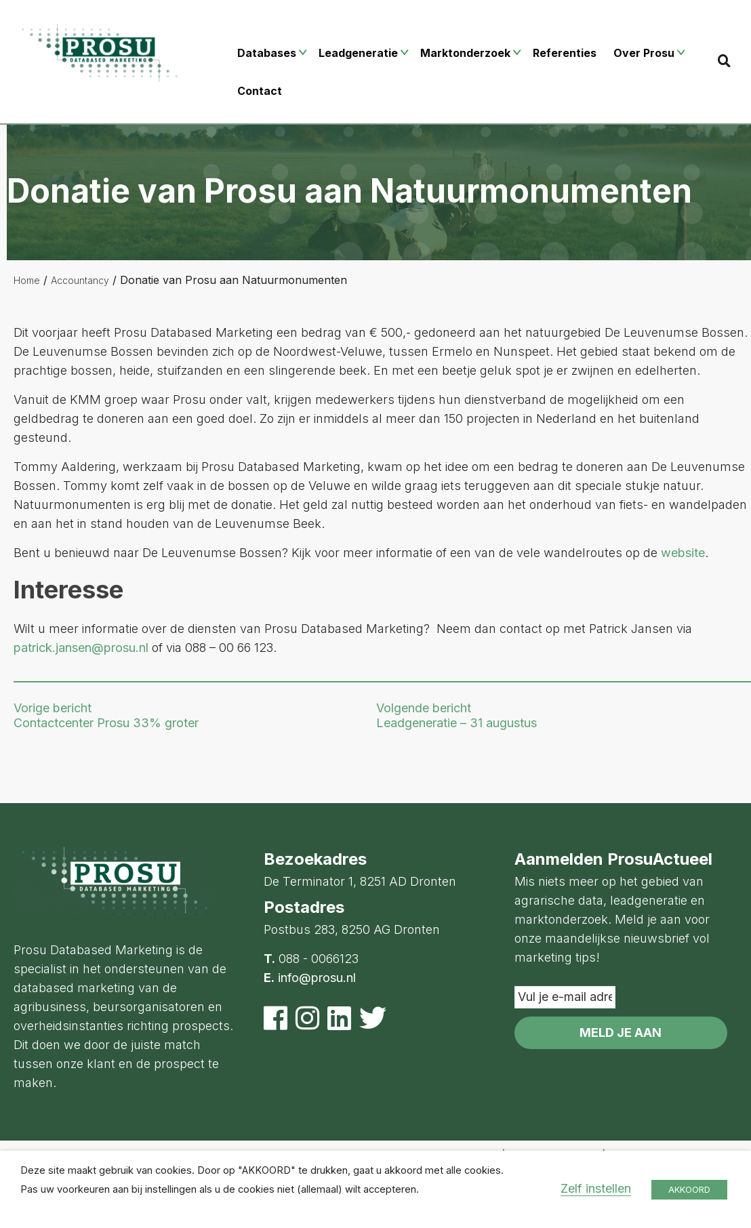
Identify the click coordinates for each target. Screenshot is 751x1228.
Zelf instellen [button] (596, 1188)
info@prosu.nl (317, 977)
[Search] (724, 60)
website (683, 553)
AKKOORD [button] (689, 1189)
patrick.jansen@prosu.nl (81, 647)
